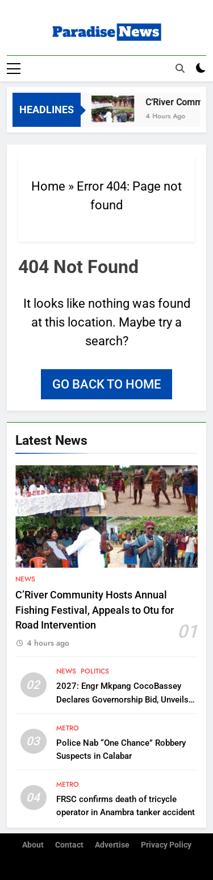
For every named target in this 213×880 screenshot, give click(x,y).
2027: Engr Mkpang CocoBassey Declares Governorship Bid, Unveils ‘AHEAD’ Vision (122, 699)
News (25, 579)
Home (48, 186)
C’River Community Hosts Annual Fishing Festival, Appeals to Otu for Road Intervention (94, 610)
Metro (67, 728)
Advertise (112, 845)
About (33, 845)
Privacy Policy (166, 845)
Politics (95, 671)
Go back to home (106, 384)
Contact (69, 845)
